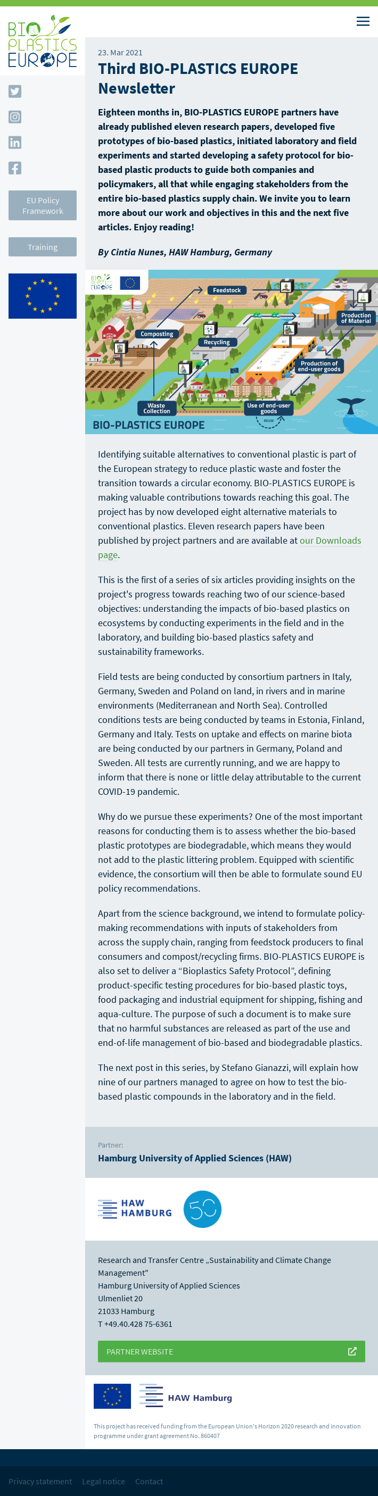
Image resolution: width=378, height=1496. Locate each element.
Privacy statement (40, 1481)
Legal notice (103, 1481)
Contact (149, 1481)
